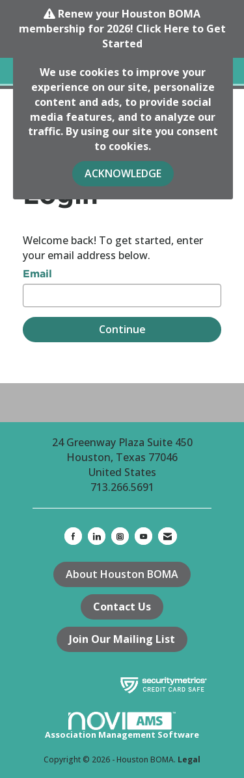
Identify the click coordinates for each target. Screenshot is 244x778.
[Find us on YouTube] (143, 536)
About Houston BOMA (122, 574)
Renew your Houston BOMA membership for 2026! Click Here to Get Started (122, 28)
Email (37, 273)
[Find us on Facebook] (73, 536)
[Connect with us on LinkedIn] (96, 536)
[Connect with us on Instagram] (120, 536)
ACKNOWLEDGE (123, 173)
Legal (189, 759)
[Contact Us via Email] (167, 536)
